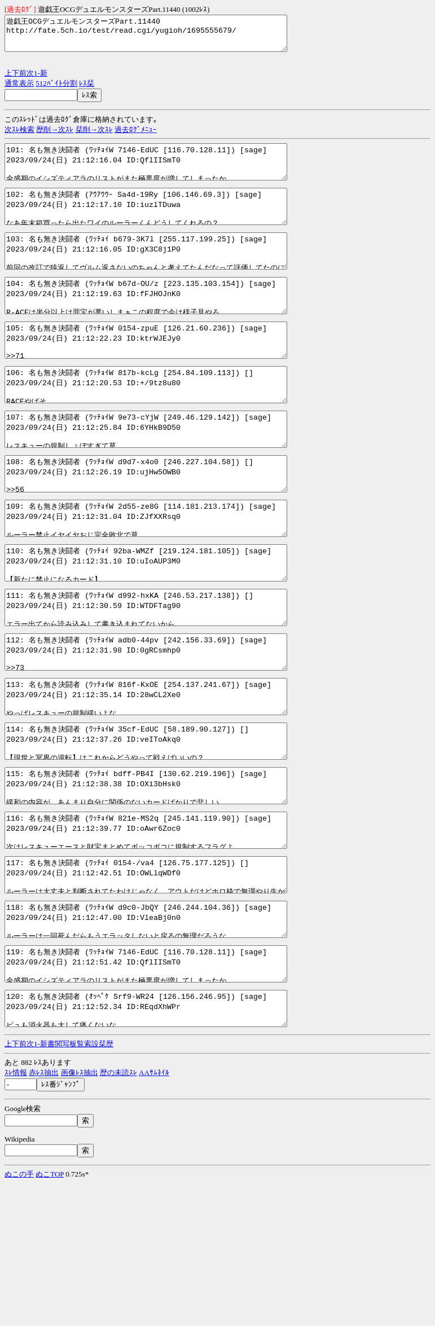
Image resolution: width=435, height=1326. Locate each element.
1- (37, 80)
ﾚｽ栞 (86, 90)
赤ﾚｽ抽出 (44, 1214)
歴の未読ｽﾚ (118, 1214)
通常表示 (19, 90)
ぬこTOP (50, 1316)
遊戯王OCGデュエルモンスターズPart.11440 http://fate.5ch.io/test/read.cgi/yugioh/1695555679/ (163, 37)
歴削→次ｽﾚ (54, 136)
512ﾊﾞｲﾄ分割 (56, 90)
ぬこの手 (19, 1316)
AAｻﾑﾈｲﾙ (154, 1214)
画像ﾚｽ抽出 (79, 1214)
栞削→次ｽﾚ (94, 136)
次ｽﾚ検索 (19, 136)
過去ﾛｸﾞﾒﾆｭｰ (136, 136)
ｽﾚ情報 (16, 1214)
